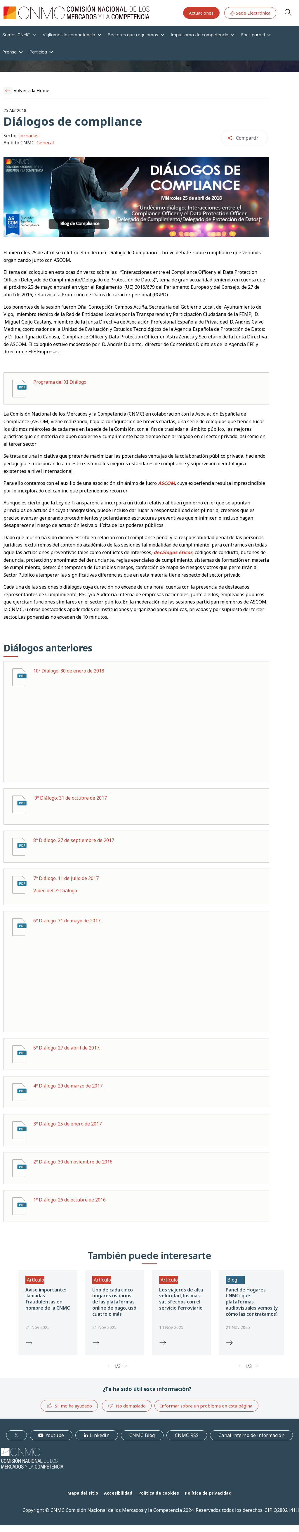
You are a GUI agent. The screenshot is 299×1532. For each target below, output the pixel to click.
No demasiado (127, 1406)
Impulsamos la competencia (199, 34)
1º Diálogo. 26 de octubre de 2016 (69, 1199)
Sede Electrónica (250, 13)
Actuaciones (201, 13)
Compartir (247, 138)
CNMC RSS (187, 1435)
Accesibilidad (118, 1493)
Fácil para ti (253, 34)
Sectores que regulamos (133, 34)
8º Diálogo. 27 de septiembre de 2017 (73, 840)
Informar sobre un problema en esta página (206, 1406)
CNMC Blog (142, 1435)
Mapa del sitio (82, 1493)
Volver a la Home (31, 90)
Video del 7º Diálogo (55, 890)
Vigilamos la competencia (69, 34)
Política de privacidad (208, 1493)
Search (288, 12)
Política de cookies (158, 1493)
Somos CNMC (16, 34)
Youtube (55, 1435)
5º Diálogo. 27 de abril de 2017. (66, 1048)
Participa (38, 52)
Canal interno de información (251, 1435)
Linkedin (99, 1435)
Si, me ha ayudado (69, 1406)
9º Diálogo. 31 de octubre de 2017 (70, 798)
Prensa (9, 52)
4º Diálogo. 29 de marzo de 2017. (68, 1086)
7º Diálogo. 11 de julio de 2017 (66, 878)
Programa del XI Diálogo (59, 382)
